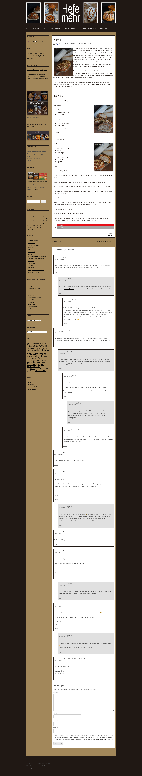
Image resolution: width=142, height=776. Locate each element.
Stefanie (69, 351)
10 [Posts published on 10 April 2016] (46, 221)
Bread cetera (31, 286)
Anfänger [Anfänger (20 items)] (36, 343)
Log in (29, 382)
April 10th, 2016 (59, 606)
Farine (29, 249)
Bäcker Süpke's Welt (33, 284)
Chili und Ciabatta (33, 240)
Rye (77, 43)
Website (55, 728)
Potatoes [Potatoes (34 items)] (34, 358)
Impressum (29, 761)
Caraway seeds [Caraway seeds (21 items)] (43, 345)
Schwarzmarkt (102, 48)
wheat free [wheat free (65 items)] (40, 368)
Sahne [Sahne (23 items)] (38, 362)
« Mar (28, 229)
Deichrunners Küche (33, 245)
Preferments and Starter (88, 28)
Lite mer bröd (31, 291)
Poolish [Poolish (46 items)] (39, 356)
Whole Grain (57, 241)
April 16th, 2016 (59, 533)
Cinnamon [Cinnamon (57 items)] (31, 348)
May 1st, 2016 (67, 377)
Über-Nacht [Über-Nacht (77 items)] (40, 370)
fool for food (31, 252)
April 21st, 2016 (59, 454)
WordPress (44, 766)
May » (33, 229)
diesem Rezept (69, 289)
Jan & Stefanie (35, 768)
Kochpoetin (31, 261)
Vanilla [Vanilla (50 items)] (42, 366)
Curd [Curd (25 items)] (37, 348)
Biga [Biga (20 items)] (45, 343)
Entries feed (31, 384)
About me (36, 28)
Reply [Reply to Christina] (56, 272)
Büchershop (35, 189)
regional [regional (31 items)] (29, 362)
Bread (59, 43)
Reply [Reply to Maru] (56, 465)
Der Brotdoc (31, 247)
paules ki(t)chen (32, 300)
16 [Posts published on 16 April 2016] (43, 223)
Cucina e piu (31, 243)
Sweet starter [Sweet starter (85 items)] (33, 366)
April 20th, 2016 (59, 473)
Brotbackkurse (55, 28)
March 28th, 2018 (68, 301)
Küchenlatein (31, 263)
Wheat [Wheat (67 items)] (32, 368)
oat (92, 50)
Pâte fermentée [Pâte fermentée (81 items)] (34, 359)
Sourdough (80, 43)
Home (27, 28)
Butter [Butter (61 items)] (29, 345)
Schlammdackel (32, 304)
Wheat (85, 43)
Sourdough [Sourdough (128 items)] (33, 364)
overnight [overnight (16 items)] (33, 356)
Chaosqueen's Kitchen (34, 288)
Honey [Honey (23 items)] (47, 350)
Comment (57, 692)
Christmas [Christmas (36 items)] (45, 347)
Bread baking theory (70, 28)
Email (55, 720)
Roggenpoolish (72, 43)
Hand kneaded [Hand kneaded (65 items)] (38, 350)
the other (110, 50)
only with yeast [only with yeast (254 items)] (36, 354)
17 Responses (90, 43)
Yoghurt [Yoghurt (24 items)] (32, 371)
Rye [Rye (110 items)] (34, 361)
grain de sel (31, 254)
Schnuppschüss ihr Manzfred (36, 270)
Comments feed (32, 387)
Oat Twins (58, 40)
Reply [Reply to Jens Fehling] (56, 345)
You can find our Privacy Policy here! (37, 70)
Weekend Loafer (32, 306)
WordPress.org (32, 389)
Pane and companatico (34, 297)
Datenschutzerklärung (104, 740)
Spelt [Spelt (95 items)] (41, 364)
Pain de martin (32, 295)
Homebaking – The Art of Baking (37, 256)
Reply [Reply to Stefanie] (60, 293)
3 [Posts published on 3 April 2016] (46, 218)
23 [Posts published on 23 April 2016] (43, 225)
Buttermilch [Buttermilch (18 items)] (35, 345)
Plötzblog (30, 265)
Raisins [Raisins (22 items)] (39, 360)
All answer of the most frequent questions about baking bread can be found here (37, 56)
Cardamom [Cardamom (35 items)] (31, 347)
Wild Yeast (30, 309)
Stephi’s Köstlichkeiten (34, 272)
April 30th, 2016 (59, 332)
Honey (65, 43)
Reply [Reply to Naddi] (56, 628)
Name (55, 713)
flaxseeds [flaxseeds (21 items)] (29, 350)
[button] (60, 225)
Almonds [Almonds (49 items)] (30, 343)
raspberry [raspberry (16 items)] (43, 360)
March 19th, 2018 (59, 259)
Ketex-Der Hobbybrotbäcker (36, 258)
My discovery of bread (34, 293)
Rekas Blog (31, 302)
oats (68, 43)
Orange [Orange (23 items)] (29, 356)
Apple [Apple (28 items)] (41, 343)
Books (44, 28)
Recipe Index (103, 28)
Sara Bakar (31, 267)
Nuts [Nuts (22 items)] (42, 352)
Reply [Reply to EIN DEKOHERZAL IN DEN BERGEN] (56, 678)
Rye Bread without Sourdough (105, 241)
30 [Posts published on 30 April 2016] (43, 227)
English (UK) (39, 42)
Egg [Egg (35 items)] (46, 348)
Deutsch (110, 235)
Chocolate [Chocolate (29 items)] (38, 347)
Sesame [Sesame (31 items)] (42, 362)
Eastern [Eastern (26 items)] (41, 348)
